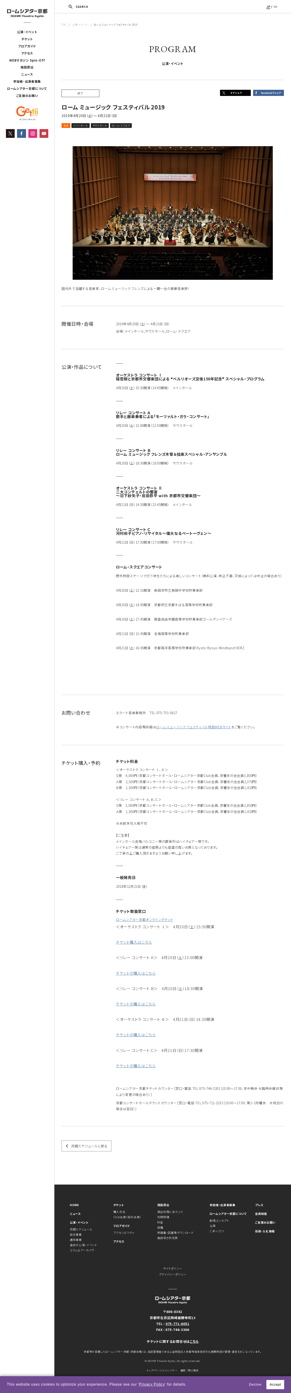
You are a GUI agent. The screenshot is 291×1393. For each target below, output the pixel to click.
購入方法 (119, 1212)
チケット (27, 39)
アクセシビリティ (124, 1233)
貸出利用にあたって (170, 1212)
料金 (160, 1222)
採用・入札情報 (265, 1231)
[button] (188, 1385)
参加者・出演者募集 (27, 81)
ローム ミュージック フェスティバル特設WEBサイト (193, 727)
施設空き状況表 (167, 1238)
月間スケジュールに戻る (89, 1146)
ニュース (27, 74)
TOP (64, 24)
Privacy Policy (152, 1384)
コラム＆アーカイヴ (82, 1250)
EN (275, 7)
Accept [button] (275, 1384)
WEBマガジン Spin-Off (27, 60)
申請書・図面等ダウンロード (175, 1233)
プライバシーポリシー (173, 1274)
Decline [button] (255, 1384)
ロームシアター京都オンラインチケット (144, 919)
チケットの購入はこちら (136, 973)
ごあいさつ (217, 1231)
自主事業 (76, 1234)
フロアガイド (27, 46)
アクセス (27, 53)
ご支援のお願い (27, 95)
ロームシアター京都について (27, 88)
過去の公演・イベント (83, 1245)
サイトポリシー (172, 1268)
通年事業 (76, 1240)
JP (268, 7)
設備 (160, 1227)
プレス (259, 1205)
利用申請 (163, 1217)
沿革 (213, 1226)
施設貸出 (27, 67)
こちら (194, 1341)
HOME (74, 1205)
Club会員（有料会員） (127, 1217)
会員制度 (261, 1214)
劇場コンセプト (219, 1220)
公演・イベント (27, 32)
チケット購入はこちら (134, 942)
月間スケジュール (81, 1229)
